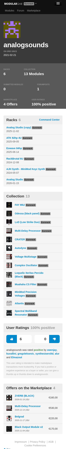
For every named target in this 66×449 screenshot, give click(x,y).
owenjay (52, 350)
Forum (20, 10)
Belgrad (19, 416)
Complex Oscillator (26, 265)
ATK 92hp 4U (13, 137)
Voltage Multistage (25, 256)
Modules (9, 10)
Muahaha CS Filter (25, 284)
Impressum (21, 441)
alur (57, 353)
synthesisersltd (44, 353)
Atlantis (19, 303)
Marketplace (33, 10)
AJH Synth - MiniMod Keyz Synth (25, 169)
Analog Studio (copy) (18, 127)
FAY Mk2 (20, 204)
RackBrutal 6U (14, 158)
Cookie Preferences (35, 445)
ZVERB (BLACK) (24, 395)
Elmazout (16, 357)
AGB (51, 441)
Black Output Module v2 (29, 427)
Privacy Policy (37, 441)
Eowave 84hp (14, 148)
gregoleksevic (26, 353)
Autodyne (20, 248)
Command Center (49, 119)
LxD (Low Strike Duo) (27, 222)
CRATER (20, 239)
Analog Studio (14, 179)
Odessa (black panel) (27, 213)
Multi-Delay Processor (28, 230)
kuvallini (11, 353)
